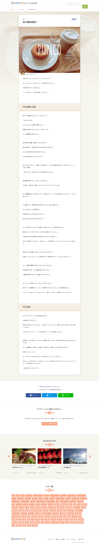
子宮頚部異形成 (16, 516)
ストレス (18, 465)
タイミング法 (15, 501)
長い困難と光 (67, 467)
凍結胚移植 (15, 507)
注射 (20, 519)
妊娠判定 (45, 510)
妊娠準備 (59, 510)
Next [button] (90, 456)
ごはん (40, 498)
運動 (82, 522)
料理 (69, 516)
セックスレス (75, 498)
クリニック (20, 498)
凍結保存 (84, 504)
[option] (24, 460)
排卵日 (40, 516)
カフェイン (63, 495)
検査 (80, 516)
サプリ (46, 498)
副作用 (26, 507)
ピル (57, 501)
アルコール (28, 495)
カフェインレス (71, 495)
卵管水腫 (44, 507)
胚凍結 (26, 522)
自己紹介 (61, 522)
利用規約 (62, 538)
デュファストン (24, 501)
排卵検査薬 (47, 516)
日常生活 (74, 516)
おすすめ (14, 465)
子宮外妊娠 (63, 513)
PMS (23, 495)
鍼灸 (82, 465)
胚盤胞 (32, 522)
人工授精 (74, 465)
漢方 (33, 519)
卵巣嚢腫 (38, 507)
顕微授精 (19, 525)
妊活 (65, 510)
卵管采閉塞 (68, 507)
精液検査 (14, 522)
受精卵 (83, 507)
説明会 (72, 522)
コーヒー (35, 498)
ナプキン (33, 501)
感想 (47, 465)
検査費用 (14, 519)
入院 (79, 504)
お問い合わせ (81, 538)
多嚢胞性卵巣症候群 (36, 510)
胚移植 (37, 522)
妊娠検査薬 (52, 510)
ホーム (14, 9)
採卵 (60, 516)
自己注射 (48, 522)
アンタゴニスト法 (38, 495)
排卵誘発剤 (54, 516)
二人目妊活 (70, 465)
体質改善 (64, 504)
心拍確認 (24, 516)
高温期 (29, 525)
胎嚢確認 (21, 522)
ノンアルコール (40, 501)
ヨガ (13, 504)
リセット (19, 504)
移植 (75, 519)
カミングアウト (81, 495)
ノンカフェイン (50, 501)
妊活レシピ (31, 513)
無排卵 (37, 519)
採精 (65, 516)
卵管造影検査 (60, 507)
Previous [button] (8, 456)
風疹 (24, 525)
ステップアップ (60, 498)
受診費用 (21, 510)
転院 (78, 522)
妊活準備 (38, 513)
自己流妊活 (54, 522)
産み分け (53, 519)
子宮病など (70, 513)
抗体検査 (35, 516)
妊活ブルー (23, 513)
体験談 (69, 504)
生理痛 (47, 519)
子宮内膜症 (55, 513)
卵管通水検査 (52, 507)
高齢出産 (50, 465)
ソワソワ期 (83, 498)
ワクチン (31, 504)
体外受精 (22, 9)
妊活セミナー (79, 510)
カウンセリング (54, 495)
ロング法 (25, 504)
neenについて (49, 538)
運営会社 (56, 538)
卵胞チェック (76, 507)
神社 (71, 519)
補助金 (67, 522)
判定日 (21, 507)
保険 (74, 504)
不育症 (37, 504)
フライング (73, 501)
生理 (42, 519)
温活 (28, 519)
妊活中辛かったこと (17, 467)
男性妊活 (66, 519)
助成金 (32, 507)
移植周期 (81, 519)
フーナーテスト (64, 501)
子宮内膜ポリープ (30, 465)
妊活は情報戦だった (43, 467)
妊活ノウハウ (23, 465)
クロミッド (28, 498)
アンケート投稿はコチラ (49, 423)
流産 (24, 519)
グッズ (14, 498)
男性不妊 (79, 465)
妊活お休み (70, 510)
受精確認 (14, 510)
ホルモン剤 (80, 501)
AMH (13, 495)
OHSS (18, 495)
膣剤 (42, 522)
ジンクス (52, 498)
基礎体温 (27, 510)
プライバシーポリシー (71, 538)
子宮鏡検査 (78, 513)
